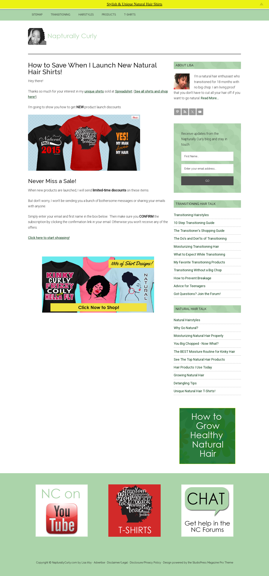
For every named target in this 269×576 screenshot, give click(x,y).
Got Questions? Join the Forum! (197, 294)
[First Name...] (207, 156)
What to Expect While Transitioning (199, 254)
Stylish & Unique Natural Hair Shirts (134, 4)
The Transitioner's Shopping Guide (199, 231)
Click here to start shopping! (49, 238)
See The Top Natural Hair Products (199, 359)
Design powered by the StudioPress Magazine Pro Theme (198, 562)
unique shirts (94, 91)
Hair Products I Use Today (193, 367)
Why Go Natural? (186, 328)
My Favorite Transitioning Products (199, 262)
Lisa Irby (87, 562)
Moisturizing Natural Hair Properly (198, 336)
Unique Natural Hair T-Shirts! (194, 391)
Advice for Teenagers (189, 286)
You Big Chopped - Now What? (196, 343)
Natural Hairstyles (187, 320)
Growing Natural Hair (189, 375)
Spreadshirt (123, 91)
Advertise (99, 562)
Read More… (210, 98)
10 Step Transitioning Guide (194, 223)
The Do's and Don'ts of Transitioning (200, 238)
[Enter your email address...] (207, 168)
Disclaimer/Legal (117, 562)
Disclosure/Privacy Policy (145, 562)
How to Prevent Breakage (192, 278)
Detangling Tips (185, 383)
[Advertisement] (173, 36)
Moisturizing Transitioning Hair (196, 246)
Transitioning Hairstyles (191, 215)
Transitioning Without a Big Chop (198, 270)
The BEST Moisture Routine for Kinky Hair (204, 352)
